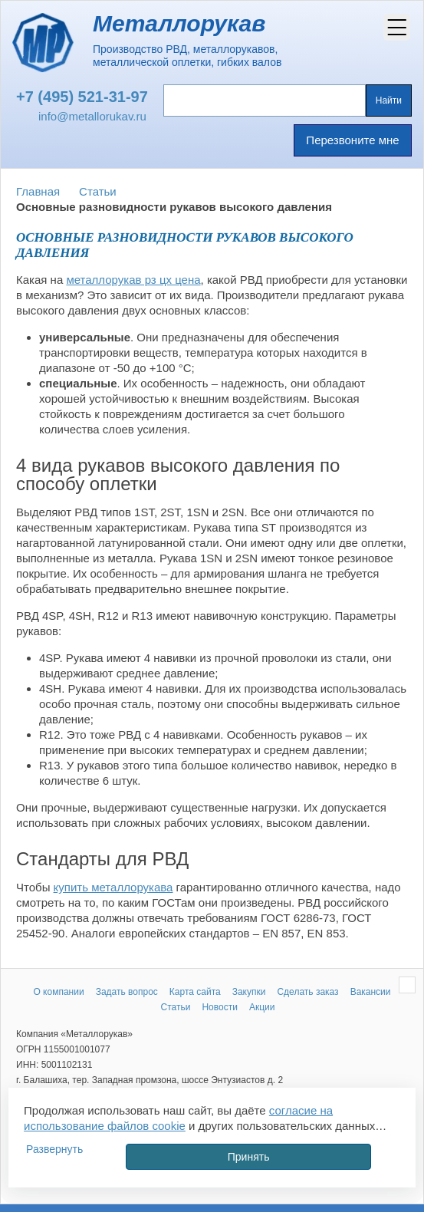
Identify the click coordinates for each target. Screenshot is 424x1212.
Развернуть (54, 1149)
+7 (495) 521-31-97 (82, 96)
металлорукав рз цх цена (133, 279)
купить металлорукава (113, 887)
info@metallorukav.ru (92, 116)
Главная (38, 191)
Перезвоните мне (352, 140)
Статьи (98, 191)
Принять (249, 1157)
